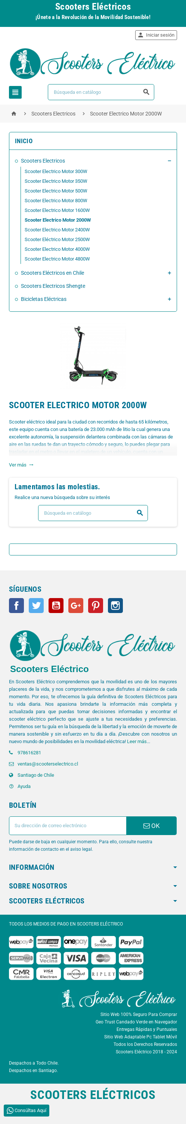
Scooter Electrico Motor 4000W (57, 249)
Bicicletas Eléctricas (43, 299)
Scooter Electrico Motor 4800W (57, 259)
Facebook (16, 605)
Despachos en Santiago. (33, 1070)
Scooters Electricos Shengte (53, 286)
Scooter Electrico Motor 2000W (58, 220)
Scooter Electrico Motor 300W (56, 171)
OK (151, 825)
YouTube (56, 605)
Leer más (137, 741)
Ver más (21, 465)
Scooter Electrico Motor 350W (56, 181)
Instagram (115, 605)
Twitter (36, 605)
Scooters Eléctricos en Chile (52, 273)
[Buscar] (101, 92)
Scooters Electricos (43, 161)
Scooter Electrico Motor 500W (56, 191)
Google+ (75, 605)
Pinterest (95, 605)
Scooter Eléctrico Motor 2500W (57, 239)
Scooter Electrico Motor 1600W (57, 210)
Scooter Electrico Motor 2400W (57, 230)
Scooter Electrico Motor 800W (56, 200)
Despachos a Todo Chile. (34, 1063)
